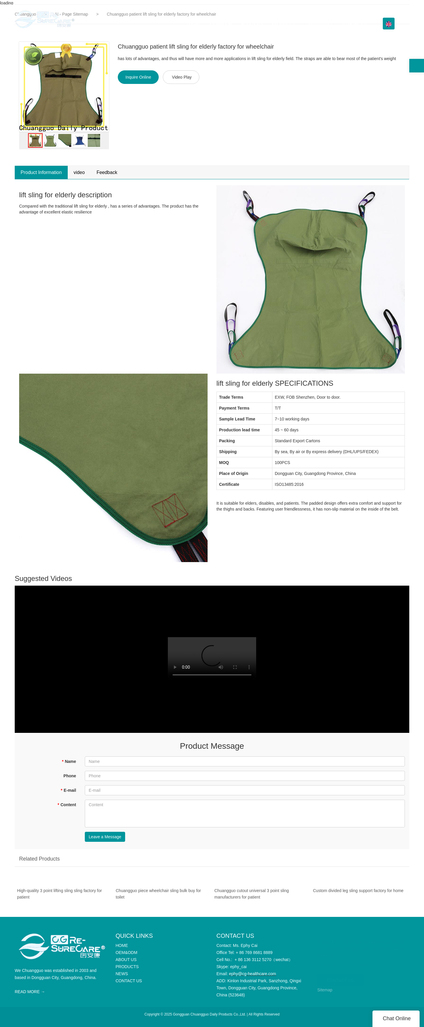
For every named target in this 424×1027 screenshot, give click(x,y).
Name (69, 761)
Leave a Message (105, 836)
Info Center (318, 23)
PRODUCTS (283, 23)
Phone (70, 775)
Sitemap (324, 990)
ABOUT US (252, 23)
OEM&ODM (221, 23)
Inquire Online (138, 77)
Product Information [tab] (41, 172)
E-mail (68, 790)
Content (66, 804)
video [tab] (79, 172)
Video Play (182, 77)
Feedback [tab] (107, 172)
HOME (195, 23)
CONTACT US (356, 23)
